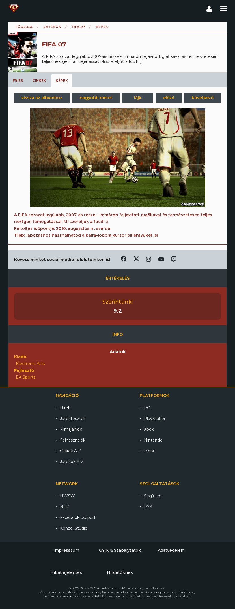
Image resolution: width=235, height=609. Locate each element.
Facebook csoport (78, 517)
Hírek (65, 407)
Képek (62, 80)
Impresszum (66, 550)
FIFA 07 (78, 27)
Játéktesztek (73, 418)
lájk (137, 97)
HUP (65, 506)
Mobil (149, 450)
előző (168, 97)
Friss (18, 80)
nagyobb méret (96, 97)
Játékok (52, 27)
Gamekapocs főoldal (13, 8)
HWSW (67, 495)
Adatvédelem (171, 550)
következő (203, 97)
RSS (148, 506)
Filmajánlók (71, 429)
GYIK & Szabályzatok (120, 550)
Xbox (149, 429)
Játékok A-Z (72, 461)
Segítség (153, 495)
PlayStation (155, 418)
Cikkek (39, 80)
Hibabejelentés (66, 572)
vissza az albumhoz (41, 97)
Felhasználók (72, 440)
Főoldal (24, 27)
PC (147, 407)
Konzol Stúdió (73, 528)
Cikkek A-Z (70, 450)
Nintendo (153, 440)
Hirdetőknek (120, 572)
